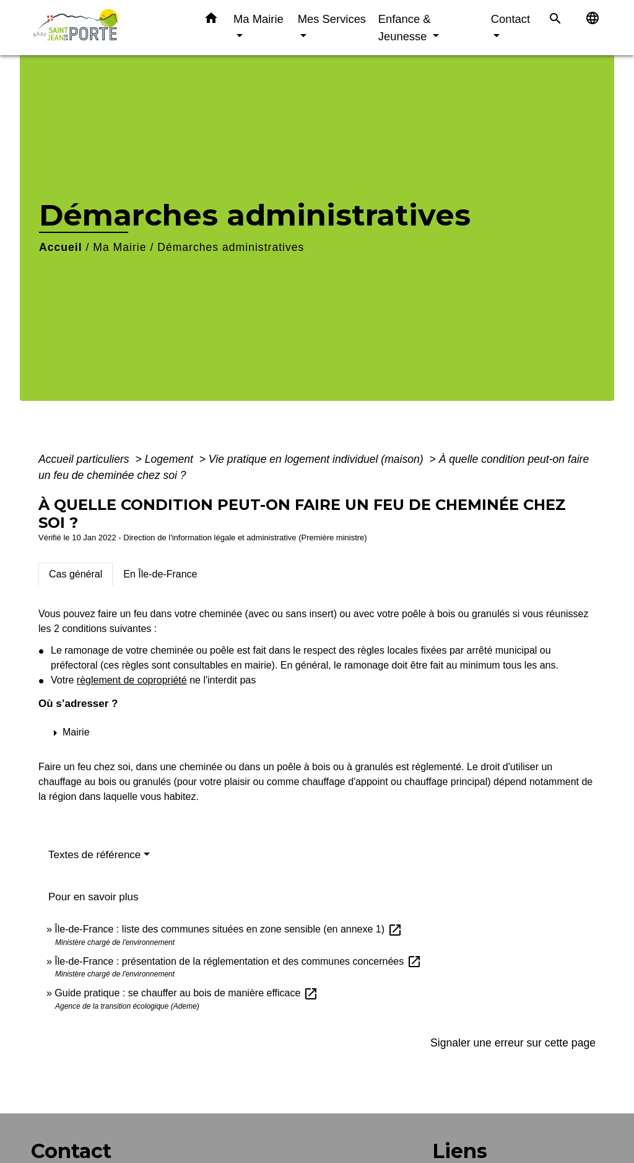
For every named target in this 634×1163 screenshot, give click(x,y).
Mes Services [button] (332, 18)
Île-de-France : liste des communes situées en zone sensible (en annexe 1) (228, 929)
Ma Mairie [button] (258, 18)
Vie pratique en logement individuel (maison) (318, 459)
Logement (170, 459)
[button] (211, 20)
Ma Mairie (119, 247)
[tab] (75, 574)
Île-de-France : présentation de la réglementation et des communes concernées (237, 961)
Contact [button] (510, 18)
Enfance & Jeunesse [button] (404, 27)
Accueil (60, 247)
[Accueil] (106, 27)
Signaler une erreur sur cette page (513, 1043)
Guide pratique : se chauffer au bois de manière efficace (186, 993)
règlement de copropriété (132, 680)
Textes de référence (94, 855)
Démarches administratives (230, 247)
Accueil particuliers (85, 459)
